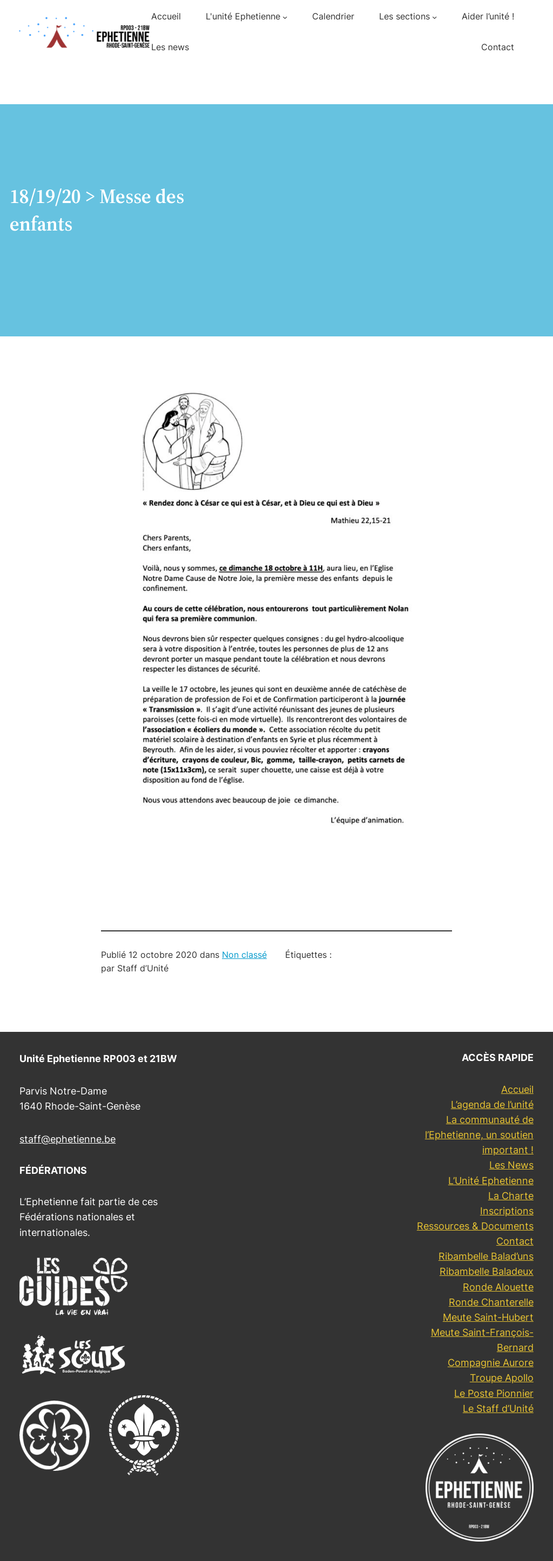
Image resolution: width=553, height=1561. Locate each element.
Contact (515, 1241)
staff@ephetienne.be (67, 1139)
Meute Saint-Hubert (488, 1317)
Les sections (404, 16)
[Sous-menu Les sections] (434, 17)
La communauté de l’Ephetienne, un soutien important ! (479, 1134)
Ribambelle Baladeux (487, 1271)
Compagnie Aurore (491, 1362)
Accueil (517, 1089)
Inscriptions (507, 1211)
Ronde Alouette (498, 1287)
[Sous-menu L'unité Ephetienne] (284, 17)
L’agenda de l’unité (492, 1104)
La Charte (511, 1195)
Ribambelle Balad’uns (486, 1256)
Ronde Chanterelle (491, 1302)
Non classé (244, 955)
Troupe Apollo (502, 1377)
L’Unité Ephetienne (491, 1180)
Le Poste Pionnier (494, 1393)
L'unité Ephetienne (243, 16)
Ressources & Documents (475, 1226)
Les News (511, 1165)
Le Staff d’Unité (498, 1408)
